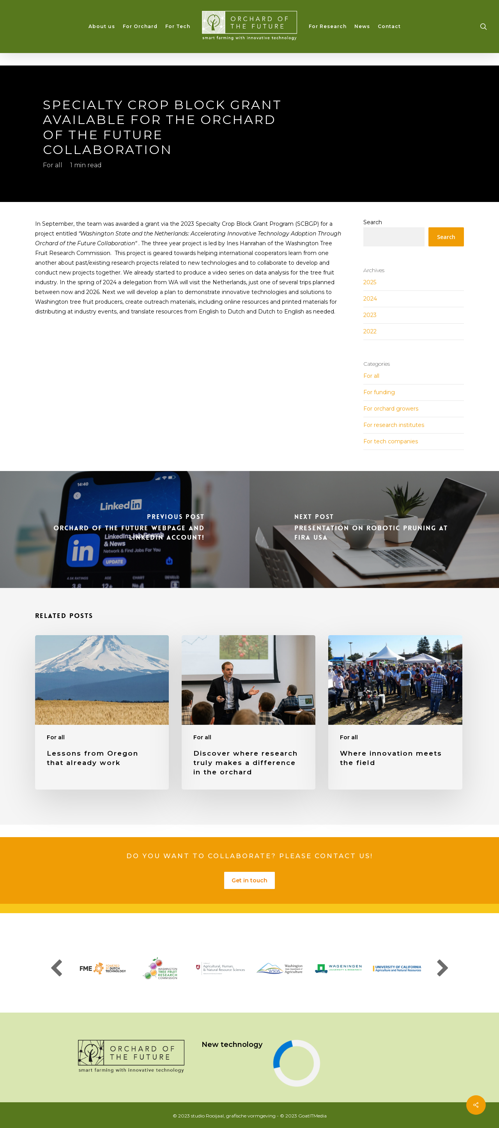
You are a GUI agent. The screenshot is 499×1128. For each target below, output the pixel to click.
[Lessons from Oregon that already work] (102, 712)
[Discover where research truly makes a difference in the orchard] (248, 712)
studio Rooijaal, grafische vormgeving (233, 1116)
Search (372, 222)
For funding (379, 392)
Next (443, 968)
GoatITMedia (312, 1116)
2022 (370, 331)
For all (52, 164)
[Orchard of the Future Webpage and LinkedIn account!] (125, 529)
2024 (370, 298)
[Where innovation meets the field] (395, 712)
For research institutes (393, 425)
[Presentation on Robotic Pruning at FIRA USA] (374, 529)
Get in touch (249, 880)
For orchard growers (390, 408)
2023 (370, 315)
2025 (369, 282)
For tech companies (390, 441)
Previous (56, 968)
